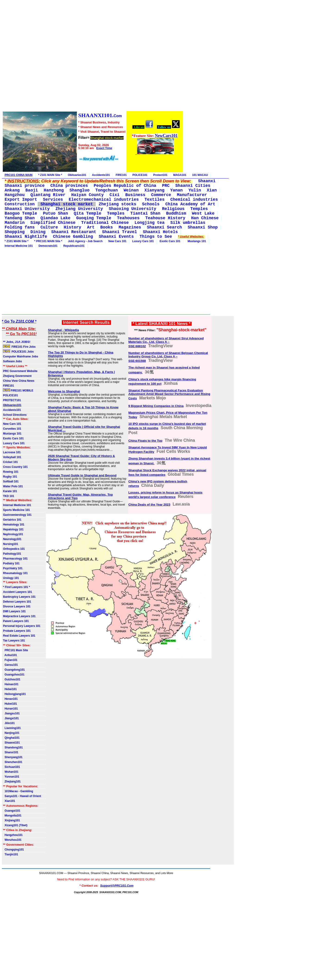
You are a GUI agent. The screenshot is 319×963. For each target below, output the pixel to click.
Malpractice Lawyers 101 (19, 616)
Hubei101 (10, 703)
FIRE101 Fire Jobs (19, 346)
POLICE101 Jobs (18, 351)
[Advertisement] (92, 56)
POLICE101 (139, 175)
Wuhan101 (10, 771)
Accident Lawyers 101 (17, 592)
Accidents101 (101, 175)
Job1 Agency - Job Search (85, 241)
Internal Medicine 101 (19, 245)
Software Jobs (13, 361)
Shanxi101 (10, 752)
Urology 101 (11, 578)
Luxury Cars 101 (143, 241)
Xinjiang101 (11, 820)
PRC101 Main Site (15, 650)
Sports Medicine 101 (16, 510)
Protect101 (160, 175)
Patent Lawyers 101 (16, 621)
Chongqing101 (13, 849)
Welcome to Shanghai (64, 391)
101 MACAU (200, 175)
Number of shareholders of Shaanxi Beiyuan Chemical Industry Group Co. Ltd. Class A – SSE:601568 (168, 357)
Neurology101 (12, 539)
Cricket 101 (10, 462)
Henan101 (10, 698)
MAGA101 (179, 175)
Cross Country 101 (15, 467)
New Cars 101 (117, 241)
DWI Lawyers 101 (14, 611)
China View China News (18, 380)
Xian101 (9, 801)
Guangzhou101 (14, 674)
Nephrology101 (13, 534)
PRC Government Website (20, 371)
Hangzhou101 (13, 835)
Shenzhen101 (12, 762)
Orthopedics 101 (14, 548)
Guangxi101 (11, 810)
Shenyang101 (12, 757)
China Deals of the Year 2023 (149, 504)
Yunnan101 (11, 776)
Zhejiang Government (17, 376)
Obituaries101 (77, 175)
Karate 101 (10, 491)
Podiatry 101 (11, 563)
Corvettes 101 (12, 428)
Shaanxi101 (11, 742)
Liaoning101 (12, 728)
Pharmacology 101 (15, 558)
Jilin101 (9, 723)
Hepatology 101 (13, 529)
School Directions (15, 414)
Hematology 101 (13, 524)
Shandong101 (13, 747)
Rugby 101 (10, 476)
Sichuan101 (11, 767)
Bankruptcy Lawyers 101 (19, 596)
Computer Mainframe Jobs (20, 356)
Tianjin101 (10, 854)
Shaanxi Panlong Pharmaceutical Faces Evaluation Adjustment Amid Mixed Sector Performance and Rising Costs (169, 394)
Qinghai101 (11, 737)
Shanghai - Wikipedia (63, 330)
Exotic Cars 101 (170, 241)
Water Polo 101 (13, 486)
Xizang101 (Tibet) (15, 825)
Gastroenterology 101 (17, 514)
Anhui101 (10, 655)
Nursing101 (10, 544)
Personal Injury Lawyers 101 (21, 626)
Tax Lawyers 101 (14, 640)
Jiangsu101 (11, 713)
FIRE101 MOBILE (18, 390)
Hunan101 (10, 708)
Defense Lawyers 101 (17, 601)
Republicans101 (73, 245)
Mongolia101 (12, 815)
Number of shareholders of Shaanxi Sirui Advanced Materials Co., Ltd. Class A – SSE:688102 (165, 342)
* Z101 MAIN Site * (50, 175)
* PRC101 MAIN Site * (48, 241)
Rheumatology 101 (15, 573)
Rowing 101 (11, 471)
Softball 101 (11, 481)
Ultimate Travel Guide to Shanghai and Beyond (82, 475)
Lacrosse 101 (12, 452)
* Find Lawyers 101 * (16, 587)
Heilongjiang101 (14, 694)
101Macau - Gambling (18, 791)
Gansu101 (10, 664)
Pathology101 (12, 553)
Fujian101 (10, 660)
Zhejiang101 (12, 781)
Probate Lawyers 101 (17, 630)
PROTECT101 (12, 400)
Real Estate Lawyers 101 (19, 635)
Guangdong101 (14, 669)
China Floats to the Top (145, 440)
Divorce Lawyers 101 (17, 606)
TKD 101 (8, 496)
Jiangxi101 (11, 718)
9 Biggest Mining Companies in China (155, 406)
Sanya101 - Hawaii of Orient (22, 796)
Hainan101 (11, 684)
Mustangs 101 (196, 241)
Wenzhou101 (12, 839)
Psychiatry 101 (12, 568)
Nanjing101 (11, 733)
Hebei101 (10, 689)
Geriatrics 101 (12, 519)
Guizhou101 (11, 679)
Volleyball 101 (12, 457)
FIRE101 (121, 175)
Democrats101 (47, 245)
